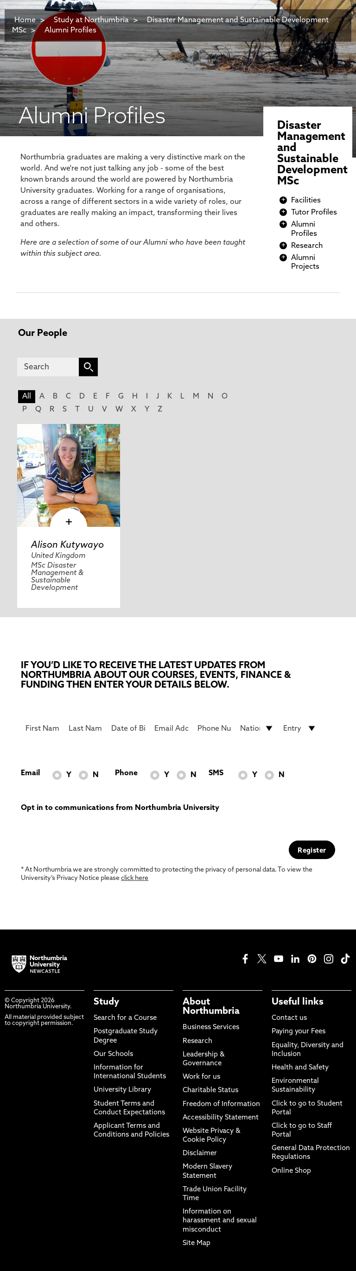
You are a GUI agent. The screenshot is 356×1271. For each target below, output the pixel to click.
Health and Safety (300, 1067)
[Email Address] (171, 728)
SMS (216, 773)
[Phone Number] (214, 728)
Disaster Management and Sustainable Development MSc (170, 25)
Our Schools (113, 1054)
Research (307, 246)
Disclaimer (200, 1153)
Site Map (196, 1243)
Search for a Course (125, 1018)
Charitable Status (210, 1090)
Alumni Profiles (70, 30)
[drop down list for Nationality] (257, 728)
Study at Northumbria (91, 20)
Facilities (306, 200)
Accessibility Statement (221, 1117)
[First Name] (42, 728)
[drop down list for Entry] (300, 728)
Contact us (289, 1018)
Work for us (201, 1077)
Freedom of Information (221, 1104)
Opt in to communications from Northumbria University (120, 808)
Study (106, 1002)
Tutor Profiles (314, 212)
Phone (126, 773)
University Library (122, 1090)
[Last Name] (85, 728)
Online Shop (291, 1171)
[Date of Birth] (128, 728)
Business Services (211, 1027)
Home (25, 20)
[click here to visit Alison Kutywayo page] (68, 475)
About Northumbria (211, 1007)
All (26, 396)
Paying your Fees (298, 1031)
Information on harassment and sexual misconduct (220, 1220)
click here (134, 878)
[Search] (48, 367)
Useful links (298, 1002)
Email (30, 773)
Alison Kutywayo (67, 545)
